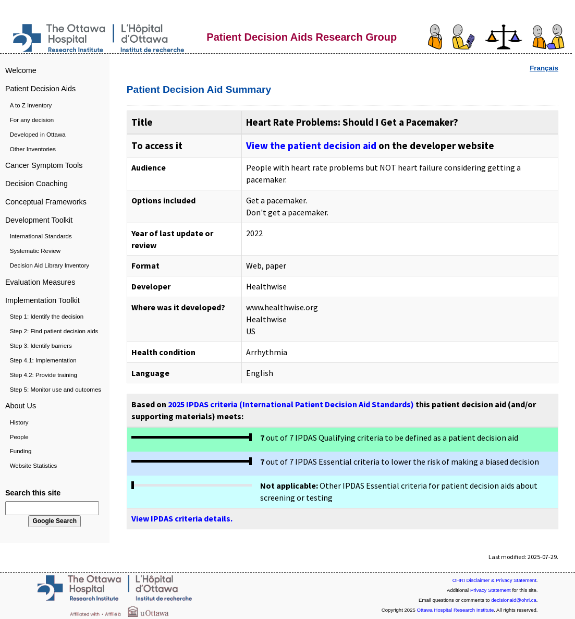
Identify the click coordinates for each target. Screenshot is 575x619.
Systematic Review (35, 251)
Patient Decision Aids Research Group (301, 37)
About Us (20, 406)
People (19, 437)
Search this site (32, 493)
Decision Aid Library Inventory (49, 265)
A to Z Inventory (31, 105)
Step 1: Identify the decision (46, 316)
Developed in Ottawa (38, 134)
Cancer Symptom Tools (44, 165)
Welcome (20, 70)
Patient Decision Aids (40, 88)
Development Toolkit (38, 220)
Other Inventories (33, 149)
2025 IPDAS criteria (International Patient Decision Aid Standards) (291, 404)
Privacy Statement (490, 590)
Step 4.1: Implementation (43, 360)
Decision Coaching (36, 183)
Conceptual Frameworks (46, 202)
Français (544, 68)
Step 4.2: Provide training (43, 375)
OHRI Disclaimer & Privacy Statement (494, 580)
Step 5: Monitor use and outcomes (55, 389)
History (19, 422)
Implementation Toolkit (42, 300)
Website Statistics (33, 466)
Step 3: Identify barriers (41, 346)
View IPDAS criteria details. (182, 518)
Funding (21, 451)
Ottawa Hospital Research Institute (455, 610)
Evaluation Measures (40, 282)
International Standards (41, 236)
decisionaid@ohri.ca (513, 600)
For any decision (32, 120)
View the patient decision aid (311, 145)
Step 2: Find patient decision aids (54, 331)
